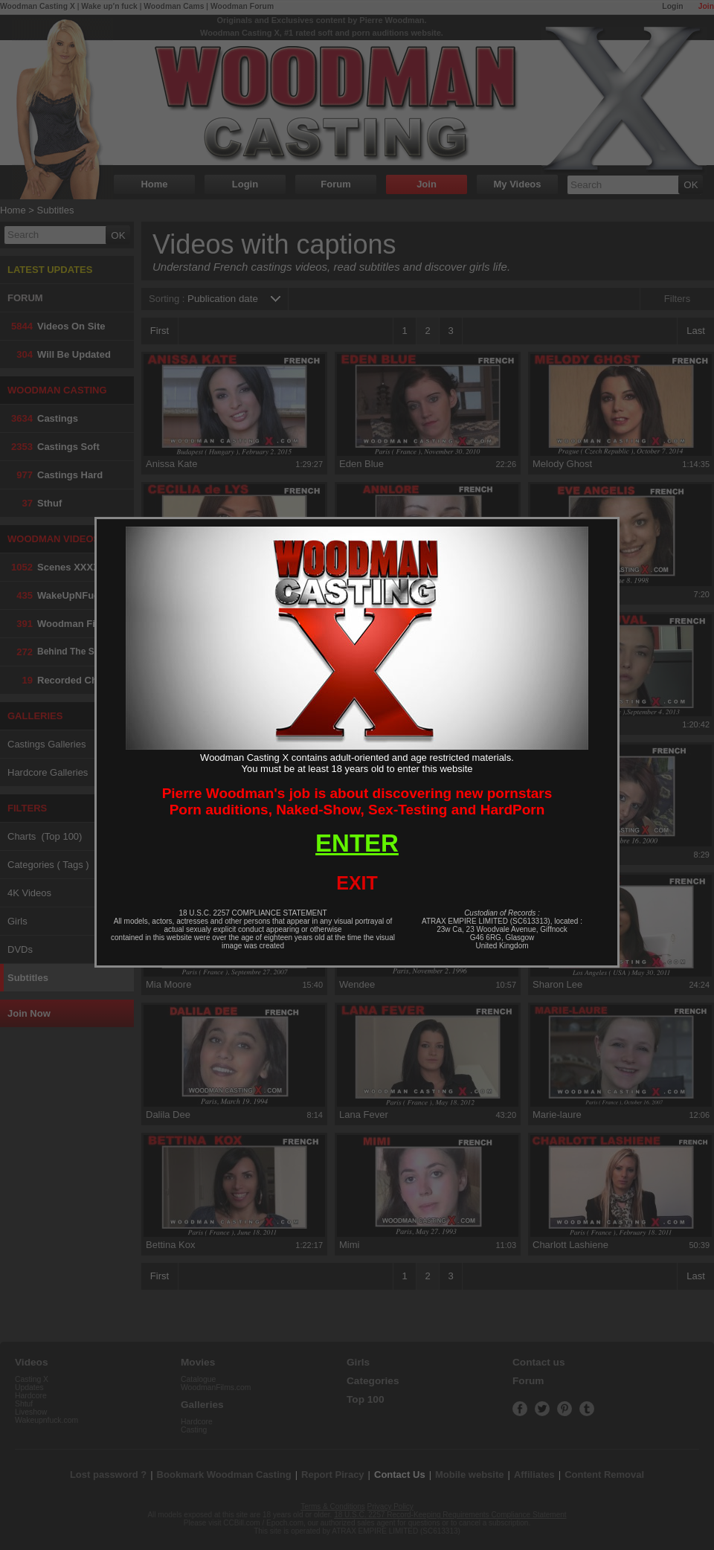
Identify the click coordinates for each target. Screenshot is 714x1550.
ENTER (357, 843)
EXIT (357, 882)
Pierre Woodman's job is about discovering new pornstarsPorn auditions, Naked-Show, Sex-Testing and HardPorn (357, 801)
